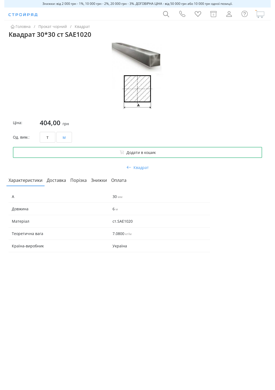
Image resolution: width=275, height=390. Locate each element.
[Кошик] (260, 14)
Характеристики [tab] (25, 180)
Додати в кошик (138, 152)
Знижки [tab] (99, 180)
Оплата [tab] (118, 180)
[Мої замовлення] (213, 14)
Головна (21, 26)
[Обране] (198, 14)
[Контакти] (182, 14)
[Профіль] (229, 14)
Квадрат (82, 26)
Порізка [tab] (78, 180)
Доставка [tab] (56, 180)
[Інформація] (244, 14)
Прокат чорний (52, 26)
